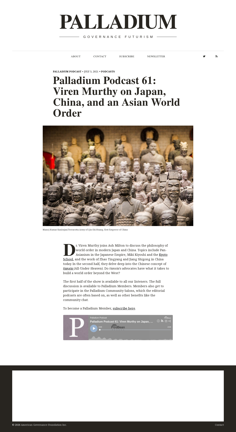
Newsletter (156, 56)
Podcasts (108, 71)
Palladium (117, 21)
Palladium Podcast (67, 71)
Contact (99, 56)
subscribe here (124, 308)
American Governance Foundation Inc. (44, 424)
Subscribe (126, 56)
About (76, 56)
